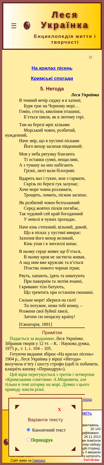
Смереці (38, 461)
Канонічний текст (46, 430)
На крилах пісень (52, 68)
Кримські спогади (52, 78)
